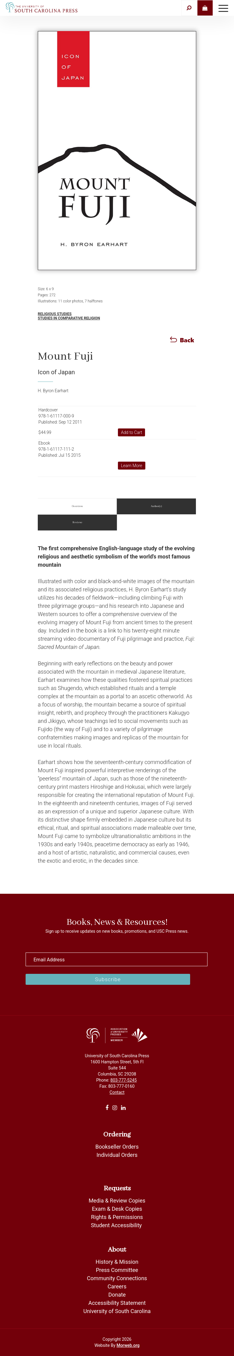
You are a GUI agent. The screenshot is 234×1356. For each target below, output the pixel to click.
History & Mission (117, 1262)
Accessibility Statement (117, 1303)
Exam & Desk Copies (117, 1209)
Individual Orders (117, 1155)
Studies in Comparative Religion (69, 318)
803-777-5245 (123, 1080)
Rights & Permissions (117, 1217)
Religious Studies (55, 314)
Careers (117, 1286)
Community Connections (117, 1278)
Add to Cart (131, 432)
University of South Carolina (117, 1311)
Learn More (131, 465)
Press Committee (117, 1270)
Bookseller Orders (117, 1146)
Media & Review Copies (117, 1200)
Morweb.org (128, 1345)
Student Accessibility (117, 1225)
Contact (117, 1092)
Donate (117, 1294)
